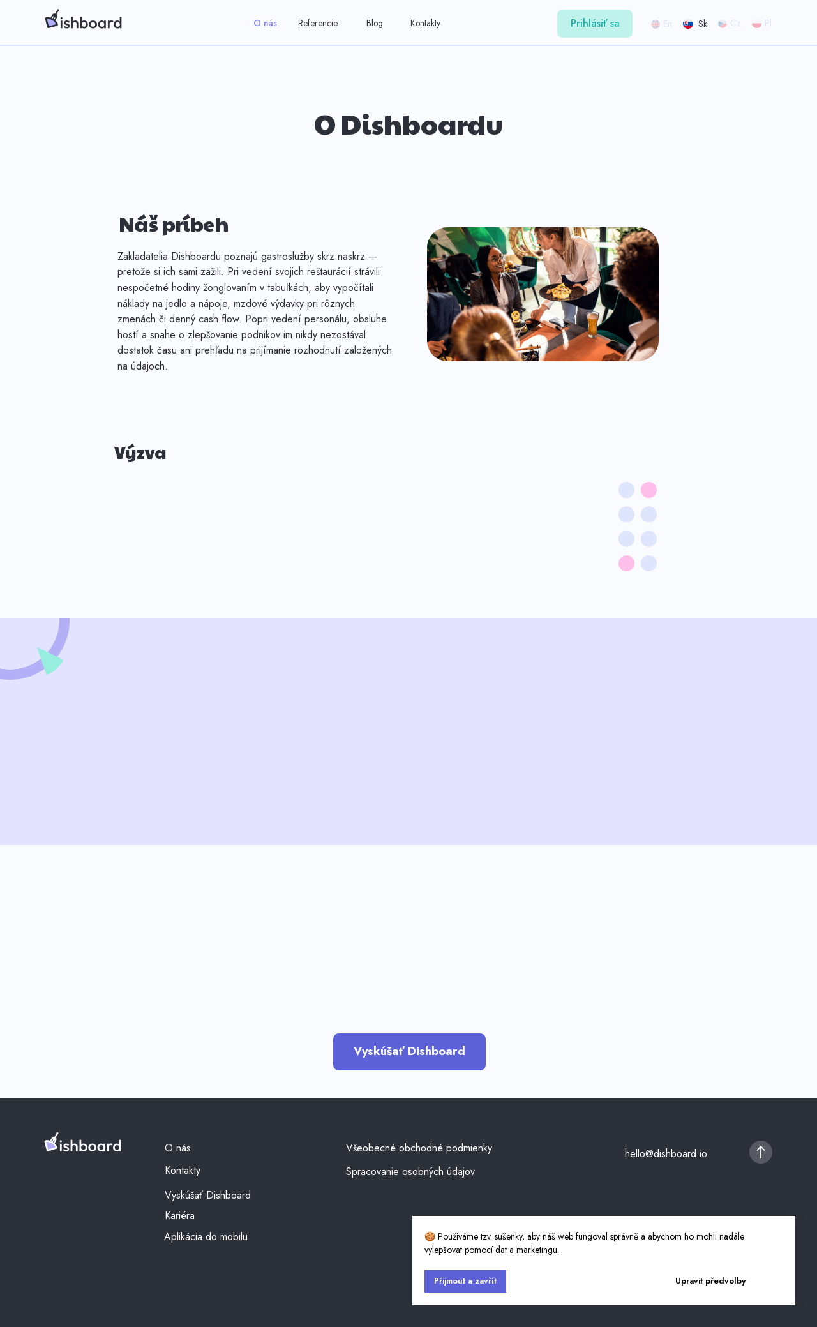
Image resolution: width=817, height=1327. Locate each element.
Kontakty (425, 23)
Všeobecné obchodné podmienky (419, 1148)
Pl (768, 23)
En (667, 23)
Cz (735, 23)
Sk (702, 23)
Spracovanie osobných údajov (410, 1171)
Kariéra (180, 1215)
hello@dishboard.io (666, 1153)
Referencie (318, 23)
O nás (265, 23)
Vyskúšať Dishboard (208, 1195)
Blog (374, 23)
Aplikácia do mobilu (206, 1236)
